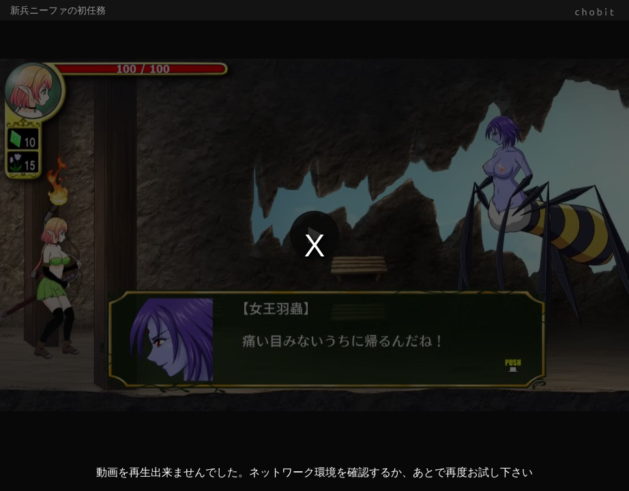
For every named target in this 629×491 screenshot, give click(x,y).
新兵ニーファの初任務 (58, 10)
